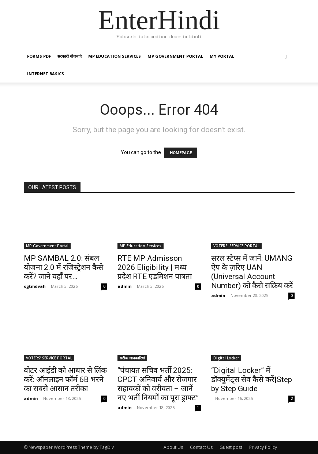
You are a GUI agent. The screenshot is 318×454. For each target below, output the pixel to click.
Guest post (231, 447)
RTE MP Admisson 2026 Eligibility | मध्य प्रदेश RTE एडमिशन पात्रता (154, 267)
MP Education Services (114, 56)
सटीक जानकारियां (132, 357)
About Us (173, 447)
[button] (286, 56)
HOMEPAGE (181, 152)
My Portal (222, 56)
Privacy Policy (263, 447)
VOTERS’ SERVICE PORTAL (236, 245)
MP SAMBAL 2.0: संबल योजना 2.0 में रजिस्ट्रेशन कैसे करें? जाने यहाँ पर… (63, 267)
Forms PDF (39, 56)
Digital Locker (226, 357)
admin (124, 286)
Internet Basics (45, 73)
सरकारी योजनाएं (69, 56)
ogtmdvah (35, 286)
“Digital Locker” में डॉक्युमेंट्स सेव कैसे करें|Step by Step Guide (251, 379)
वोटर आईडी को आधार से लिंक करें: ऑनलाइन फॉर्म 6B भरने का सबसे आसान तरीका (65, 379)
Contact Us (201, 447)
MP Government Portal (175, 56)
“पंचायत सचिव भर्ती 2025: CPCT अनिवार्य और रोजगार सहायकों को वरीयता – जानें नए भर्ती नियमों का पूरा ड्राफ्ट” (158, 384)
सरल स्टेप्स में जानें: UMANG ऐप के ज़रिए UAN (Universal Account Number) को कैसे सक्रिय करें (252, 272)
